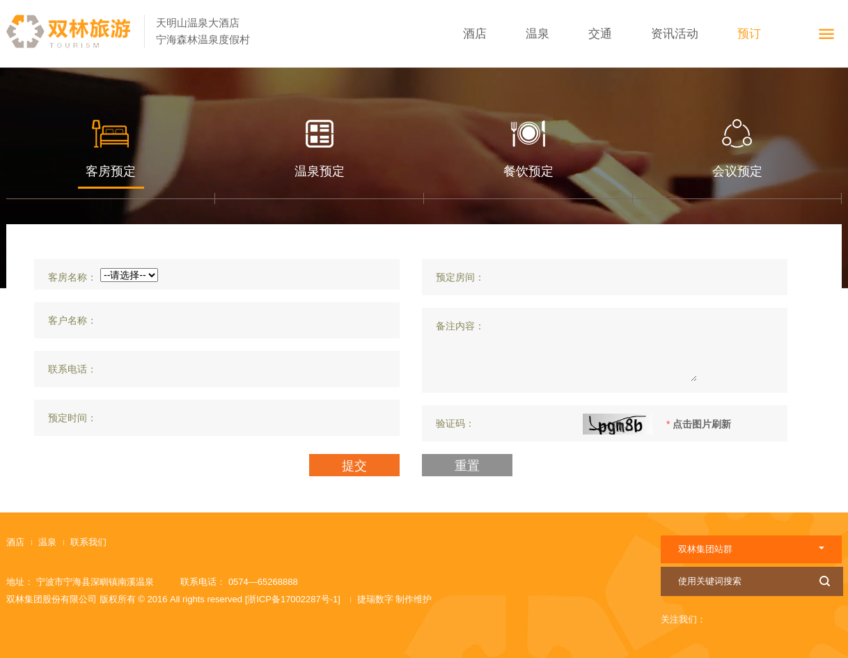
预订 (749, 33)
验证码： (455, 423)
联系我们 (88, 542)
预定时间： (72, 417)
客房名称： (72, 277)
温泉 (537, 33)
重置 (467, 466)
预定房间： (460, 277)
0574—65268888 (263, 582)
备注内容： (460, 325)
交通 (600, 33)
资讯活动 (674, 33)
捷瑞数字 (376, 599)
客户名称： (72, 320)
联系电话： (72, 369)
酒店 (475, 33)
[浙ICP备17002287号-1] (292, 599)
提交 (354, 466)
